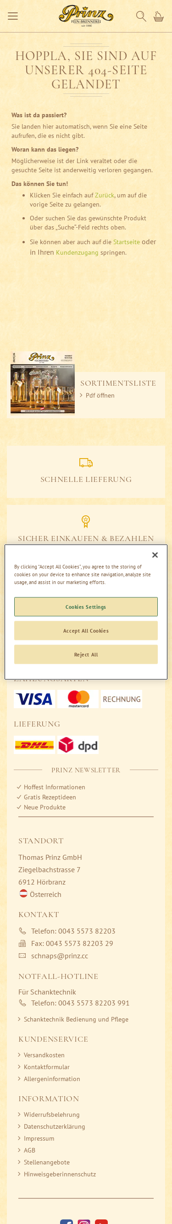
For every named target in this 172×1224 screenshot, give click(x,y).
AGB (29, 1150)
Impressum (39, 1138)
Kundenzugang (77, 252)
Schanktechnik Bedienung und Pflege (76, 1019)
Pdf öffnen (100, 395)
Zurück (104, 195)
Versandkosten (44, 1055)
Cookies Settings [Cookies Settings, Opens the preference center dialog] (86, 606)
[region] (85, 612)
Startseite (126, 242)
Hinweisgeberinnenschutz (60, 1174)
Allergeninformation (52, 1079)
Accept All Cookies (86, 630)
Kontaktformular (47, 1067)
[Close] (155, 555)
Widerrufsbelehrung (52, 1114)
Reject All (86, 654)
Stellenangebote (47, 1162)
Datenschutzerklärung (54, 1126)
